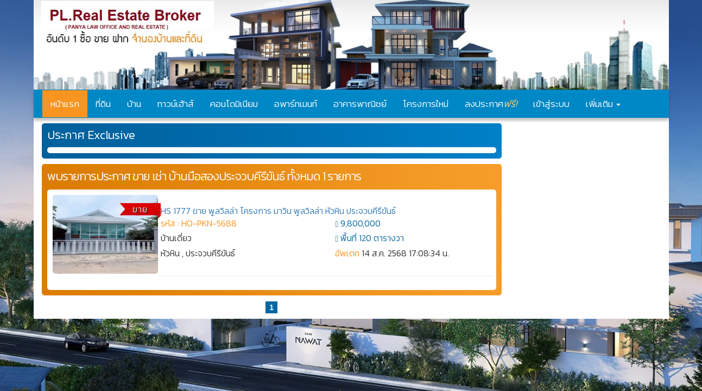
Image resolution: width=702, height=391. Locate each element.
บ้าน (134, 104)
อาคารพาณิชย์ (360, 104)
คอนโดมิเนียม (234, 104)
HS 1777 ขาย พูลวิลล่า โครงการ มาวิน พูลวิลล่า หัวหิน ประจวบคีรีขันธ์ (278, 210)
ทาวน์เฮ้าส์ (175, 104)
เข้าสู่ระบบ (551, 104)
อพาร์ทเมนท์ (295, 104)
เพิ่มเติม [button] (603, 104)
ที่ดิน (103, 104)
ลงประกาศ (491, 103)
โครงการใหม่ (425, 104)
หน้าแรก (64, 104)
